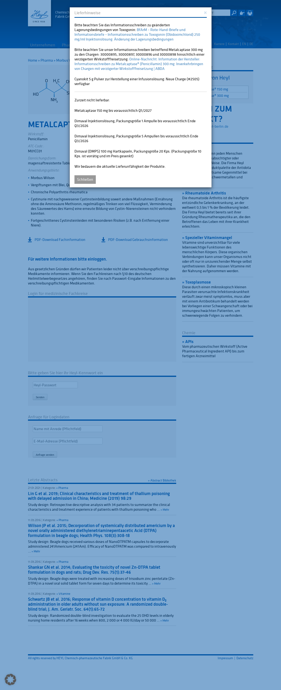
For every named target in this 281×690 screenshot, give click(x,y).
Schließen (85, 179)
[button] (10, 679)
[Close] (205, 12)
